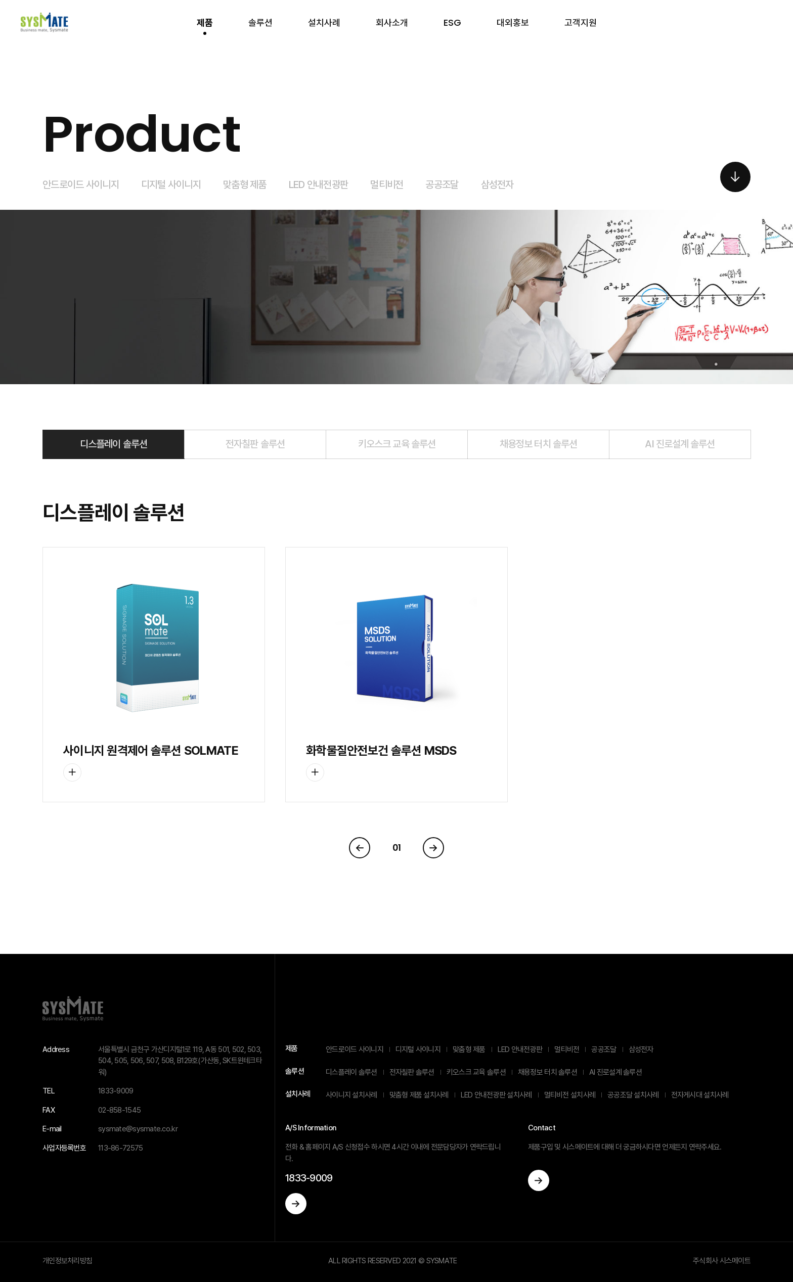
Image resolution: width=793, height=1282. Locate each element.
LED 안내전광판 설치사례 (496, 1095)
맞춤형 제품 (245, 184)
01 (396, 847)
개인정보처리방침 (67, 1260)
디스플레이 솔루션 (113, 444)
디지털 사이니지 (171, 184)
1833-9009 (309, 1178)
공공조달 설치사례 (633, 1095)
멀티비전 (386, 184)
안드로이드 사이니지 (80, 184)
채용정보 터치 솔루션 (538, 444)
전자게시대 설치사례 (700, 1095)
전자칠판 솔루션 (255, 444)
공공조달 (441, 184)
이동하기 (295, 1203)
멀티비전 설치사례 (570, 1095)
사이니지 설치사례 (351, 1095)
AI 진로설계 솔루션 (680, 444)
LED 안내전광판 (318, 184)
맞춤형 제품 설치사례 (419, 1095)
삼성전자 (497, 184)
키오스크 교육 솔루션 (396, 444)
